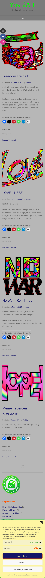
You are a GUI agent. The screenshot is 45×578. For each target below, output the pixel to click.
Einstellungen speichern (22, 569)
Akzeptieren (22, 556)
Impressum (35, 575)
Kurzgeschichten (9, 510)
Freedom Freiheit (15, 76)
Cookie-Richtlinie (12, 575)
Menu (22, 18)
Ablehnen (23, 562)
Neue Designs (8, 519)
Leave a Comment (9, 140)
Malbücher (6, 516)
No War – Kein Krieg (17, 300)
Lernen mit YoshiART (11, 513)
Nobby (28, 82)
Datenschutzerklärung (24, 575)
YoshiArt (23, 5)
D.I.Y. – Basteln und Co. (12, 507)
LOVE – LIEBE (12, 193)
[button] (41, 522)
